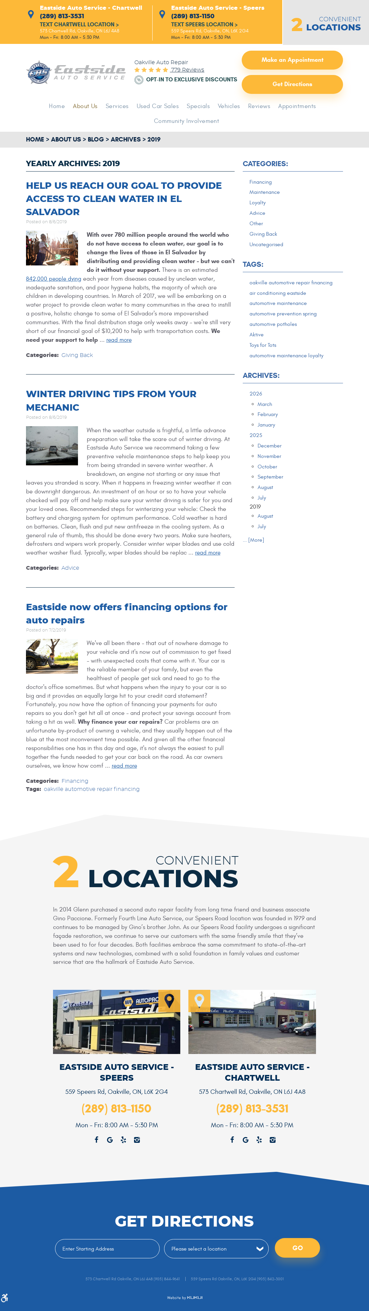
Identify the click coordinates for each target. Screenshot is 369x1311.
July (262, 513)
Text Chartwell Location (82, 25)
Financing (74, 781)
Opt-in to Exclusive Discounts (177, 80)
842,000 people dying (54, 279)
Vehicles (227, 106)
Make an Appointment (292, 60)
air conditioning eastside (280, 304)
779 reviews (187, 68)
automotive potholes (274, 336)
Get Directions (292, 84)
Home (62, 106)
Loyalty (257, 204)
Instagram (272, 1139)
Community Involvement (187, 121)
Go (297, 1247)
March (265, 417)
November (270, 470)
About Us (89, 106)
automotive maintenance (280, 314)
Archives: (261, 388)
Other (256, 225)
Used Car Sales (159, 106)
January (267, 438)
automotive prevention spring (285, 325)
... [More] (253, 556)
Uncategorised (267, 246)
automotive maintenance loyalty (289, 367)
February (268, 428)
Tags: (253, 267)
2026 (256, 406)
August (266, 502)
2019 (154, 140)
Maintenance (265, 193)
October (268, 481)
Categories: (265, 164)
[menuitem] (62, 107)
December (270, 460)
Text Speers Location (206, 25)
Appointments (293, 106)
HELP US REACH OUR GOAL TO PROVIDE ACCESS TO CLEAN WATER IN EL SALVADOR (128, 199)
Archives (126, 140)
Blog (96, 140)
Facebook (232, 1139)
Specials (198, 106)
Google (245, 1139)
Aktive (256, 346)
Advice (70, 568)
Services (120, 106)
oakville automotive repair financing (92, 789)
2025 (256, 449)
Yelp (259, 1139)
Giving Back (77, 355)
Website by (184, 1297)
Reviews (256, 106)
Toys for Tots (263, 357)
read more (120, 340)
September (271, 491)
